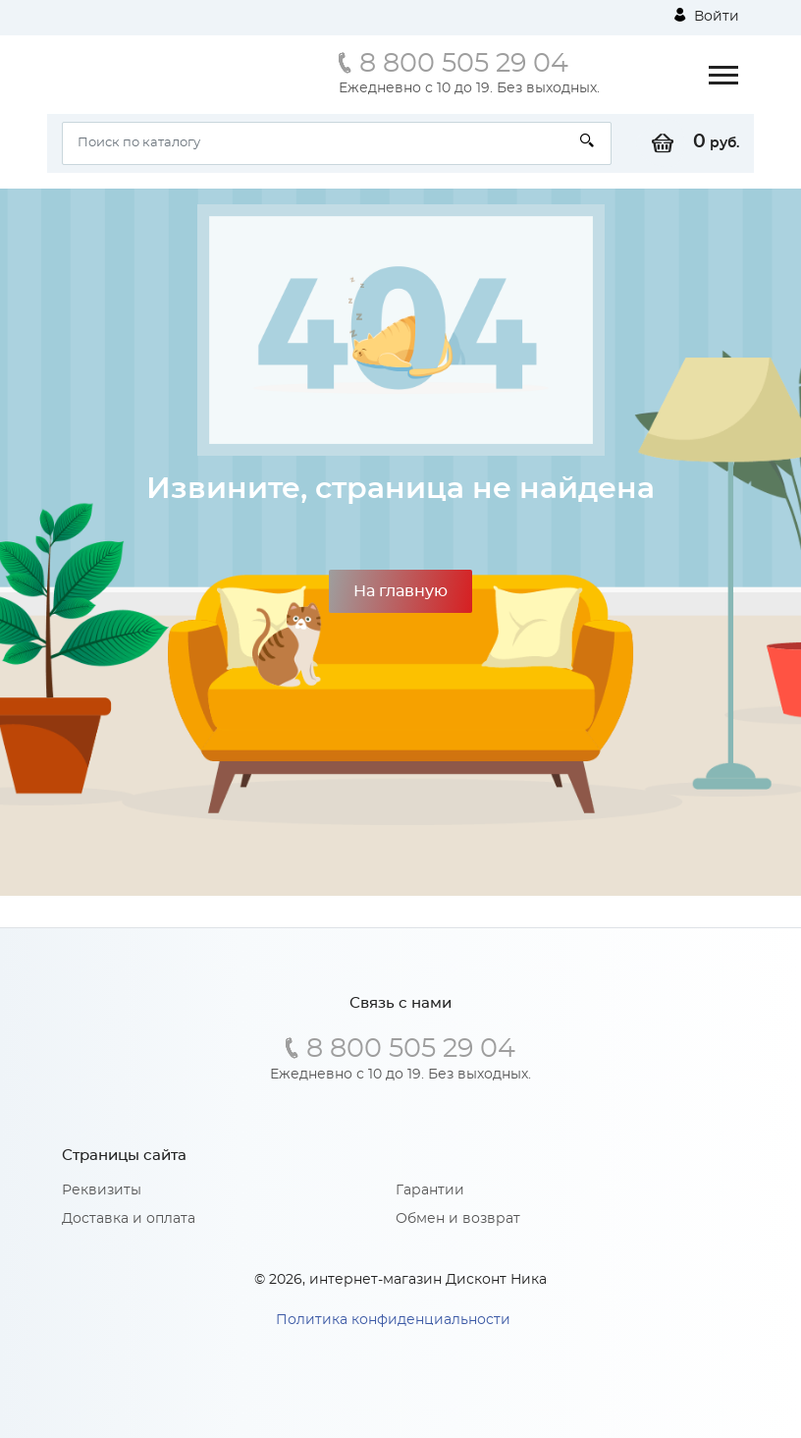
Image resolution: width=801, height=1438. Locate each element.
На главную (400, 591)
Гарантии (430, 1190)
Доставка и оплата (128, 1219)
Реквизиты (101, 1190)
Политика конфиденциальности (393, 1320)
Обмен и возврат (458, 1219)
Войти (706, 16)
